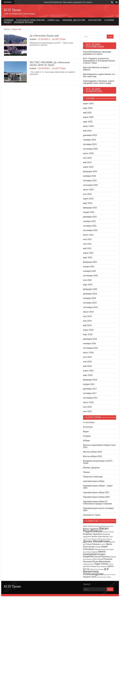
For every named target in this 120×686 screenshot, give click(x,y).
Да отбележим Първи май (44, 35)
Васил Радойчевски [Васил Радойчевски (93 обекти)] (96, 530)
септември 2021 (90, 230)
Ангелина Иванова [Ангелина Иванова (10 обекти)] (100, 526)
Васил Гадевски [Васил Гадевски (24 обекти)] (91, 529)
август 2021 (88, 235)
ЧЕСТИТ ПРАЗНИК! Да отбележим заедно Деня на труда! (50, 63)
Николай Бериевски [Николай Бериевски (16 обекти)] (102, 557)
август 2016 (88, 402)
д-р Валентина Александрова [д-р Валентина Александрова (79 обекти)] (96, 571)
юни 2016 (87, 411)
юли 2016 (87, 407)
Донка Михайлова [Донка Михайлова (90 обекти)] (96, 541)
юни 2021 (87, 244)
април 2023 (88, 167)
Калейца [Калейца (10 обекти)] (98, 547)
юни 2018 (87, 362)
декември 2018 (90, 339)
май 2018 (87, 366)
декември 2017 (90, 389)
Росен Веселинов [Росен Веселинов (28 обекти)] (101, 561)
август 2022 (88, 189)
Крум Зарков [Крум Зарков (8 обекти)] (110, 549)
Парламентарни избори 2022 (96, 497)
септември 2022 (90, 185)
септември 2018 (90, 348)
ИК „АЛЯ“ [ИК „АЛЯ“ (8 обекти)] (102, 544)
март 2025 (87, 122)
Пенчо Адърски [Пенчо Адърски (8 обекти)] (87, 559)
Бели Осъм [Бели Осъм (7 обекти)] (110, 526)
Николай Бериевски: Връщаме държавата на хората (68, 2)
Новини (8, 20)
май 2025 (87, 113)
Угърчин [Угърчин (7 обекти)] (110, 564)
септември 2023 (90, 149)
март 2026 (87, 108)
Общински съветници (93, 477)
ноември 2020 (89, 271)
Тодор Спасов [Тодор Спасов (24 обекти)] (101, 564)
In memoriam (89, 422)
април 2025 (88, 117)
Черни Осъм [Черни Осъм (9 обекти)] (94, 569)
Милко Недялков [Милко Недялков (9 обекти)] (92, 552)
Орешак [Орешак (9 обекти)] (113, 557)
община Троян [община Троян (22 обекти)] (90, 577)
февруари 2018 (90, 380)
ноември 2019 (89, 298)
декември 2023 (90, 135)
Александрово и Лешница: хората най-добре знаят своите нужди (98, 82)
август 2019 (88, 312)
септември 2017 (90, 398)
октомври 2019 (90, 303)
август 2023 (88, 153)
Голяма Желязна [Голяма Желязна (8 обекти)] (92, 539)
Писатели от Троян (91, 515)
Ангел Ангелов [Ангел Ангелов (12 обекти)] (88, 526)
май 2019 (87, 325)
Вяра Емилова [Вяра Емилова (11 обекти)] (103, 536)
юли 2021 (87, 239)
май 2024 (87, 131)
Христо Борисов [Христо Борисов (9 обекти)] (102, 566)
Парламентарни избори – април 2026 (38, 20)
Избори (86, 440)
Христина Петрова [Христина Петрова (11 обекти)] (89, 566)
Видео (7, 22)
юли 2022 (87, 194)
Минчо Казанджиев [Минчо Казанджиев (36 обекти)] (94, 552)
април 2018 (88, 371)
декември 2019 (90, 294)
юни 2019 (87, 321)
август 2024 (88, 126)
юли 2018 (87, 357)
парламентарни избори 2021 (96, 492)
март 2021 (87, 257)
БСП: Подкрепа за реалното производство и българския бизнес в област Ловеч (99, 60)
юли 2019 (87, 316)
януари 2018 (88, 384)
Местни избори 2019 (92, 452)
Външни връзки (23, 22)
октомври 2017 (90, 393)
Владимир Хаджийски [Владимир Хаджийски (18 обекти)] (92, 534)
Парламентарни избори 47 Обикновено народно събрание (97, 502)
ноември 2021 (89, 221)
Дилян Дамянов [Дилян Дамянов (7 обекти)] (107, 539)
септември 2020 (90, 275)
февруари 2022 (90, 208)
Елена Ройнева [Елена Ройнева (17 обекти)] (92, 544)
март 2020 (87, 285)
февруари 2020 (90, 289)
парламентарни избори (93, 481)
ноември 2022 (89, 176)
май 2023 (87, 162)
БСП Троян (12, 10)
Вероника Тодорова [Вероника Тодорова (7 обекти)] (108, 531)
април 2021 (88, 253)
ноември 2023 (89, 140)
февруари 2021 (90, 262)
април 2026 (88, 103)
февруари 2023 (90, 171)
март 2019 (87, 334)
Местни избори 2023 (92, 456)
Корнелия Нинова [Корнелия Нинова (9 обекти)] (100, 549)
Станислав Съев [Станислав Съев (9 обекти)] (88, 564)
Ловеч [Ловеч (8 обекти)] (85, 552)
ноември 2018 (89, 343)
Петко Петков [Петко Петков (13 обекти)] (98, 559)
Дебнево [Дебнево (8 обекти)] (100, 539)
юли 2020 (87, 280)
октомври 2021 (90, 226)
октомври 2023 (90, 144)
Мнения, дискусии (73, 20)
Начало (7, 29)
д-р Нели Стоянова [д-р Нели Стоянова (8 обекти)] (109, 574)
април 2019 (88, 330)
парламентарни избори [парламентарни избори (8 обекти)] (104, 577)
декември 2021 (90, 217)
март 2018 (87, 375)
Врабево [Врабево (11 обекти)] (95, 536)
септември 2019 (90, 307)
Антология (94, 20)
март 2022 (87, 203)
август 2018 (88, 352)
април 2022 (88, 199)
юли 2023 (87, 158)
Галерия (109, 20)
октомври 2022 (90, 180)
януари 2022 (88, 212)
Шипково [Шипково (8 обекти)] (100, 569)
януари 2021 (88, 266)
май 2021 (87, 248)
